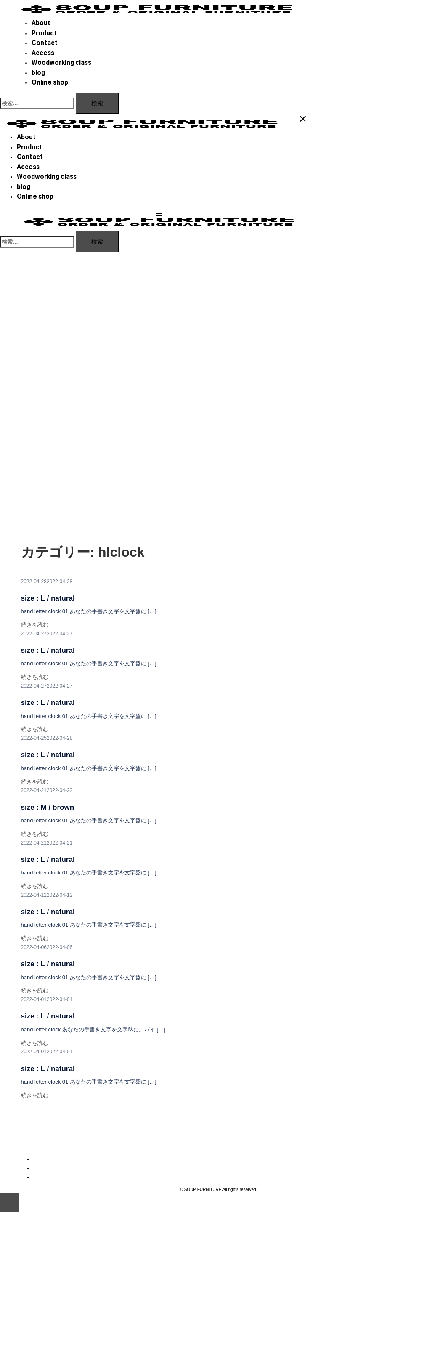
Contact (45, 43)
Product (44, 34)
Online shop (50, 83)
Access (43, 53)
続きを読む (34, 625)
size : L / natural (48, 598)
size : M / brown (47, 807)
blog (38, 73)
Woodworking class (61, 63)
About (41, 24)
